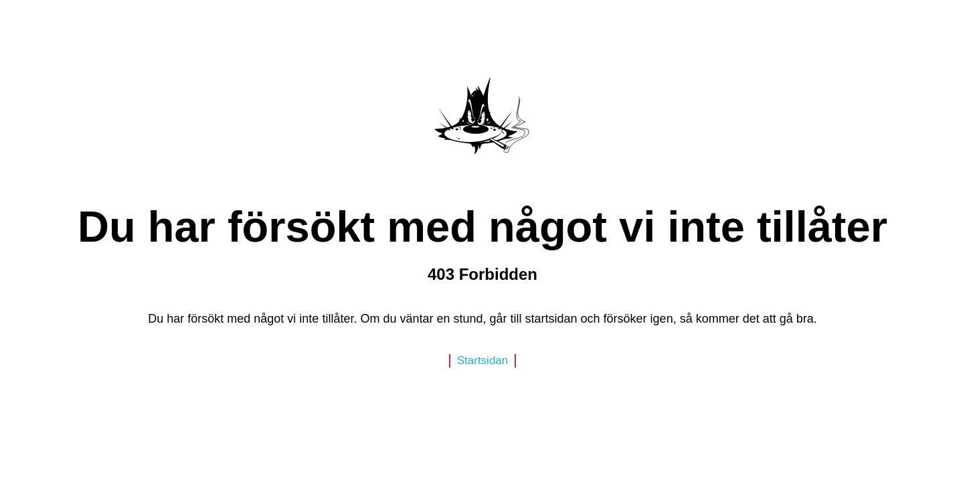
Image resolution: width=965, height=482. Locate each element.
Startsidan (483, 360)
